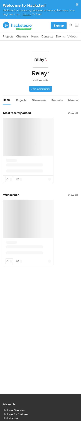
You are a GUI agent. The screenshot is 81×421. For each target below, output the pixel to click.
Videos (72, 36)
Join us (26, 14)
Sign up (59, 25)
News (35, 36)
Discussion (39, 100)
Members (74, 100)
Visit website (41, 80)
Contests (47, 36)
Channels (22, 36)
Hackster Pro (10, 418)
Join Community (40, 89)
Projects (8, 36)
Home (6, 100)
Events (60, 36)
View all (73, 113)
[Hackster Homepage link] (17, 25)
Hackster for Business (15, 414)
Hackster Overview (14, 410)
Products (57, 100)
